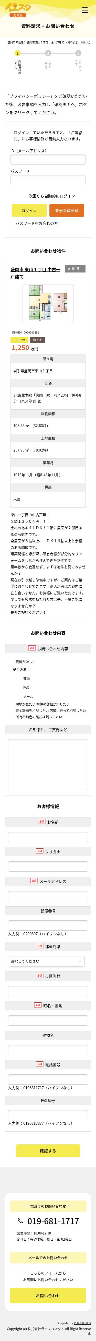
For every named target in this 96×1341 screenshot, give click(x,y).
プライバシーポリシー (29, 96)
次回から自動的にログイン (48, 196)
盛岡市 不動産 (16, 42)
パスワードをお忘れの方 (37, 223)
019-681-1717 (53, 1221)
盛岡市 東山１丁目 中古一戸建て (45, 42)
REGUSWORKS (82, 1323)
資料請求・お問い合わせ (82, 42)
